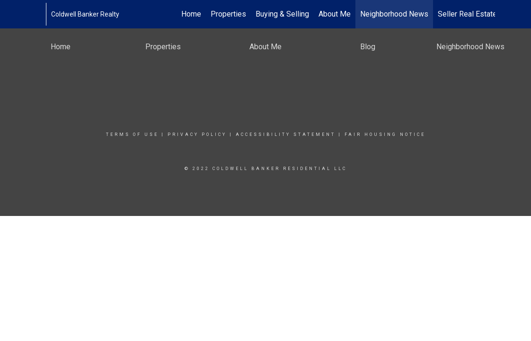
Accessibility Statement (286, 134)
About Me (335, 13)
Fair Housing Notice (385, 134)
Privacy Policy (197, 134)
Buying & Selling (282, 13)
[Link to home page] (41, 14)
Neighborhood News (394, 13)
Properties (228, 13)
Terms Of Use (132, 134)
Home (191, 13)
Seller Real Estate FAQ (475, 13)
